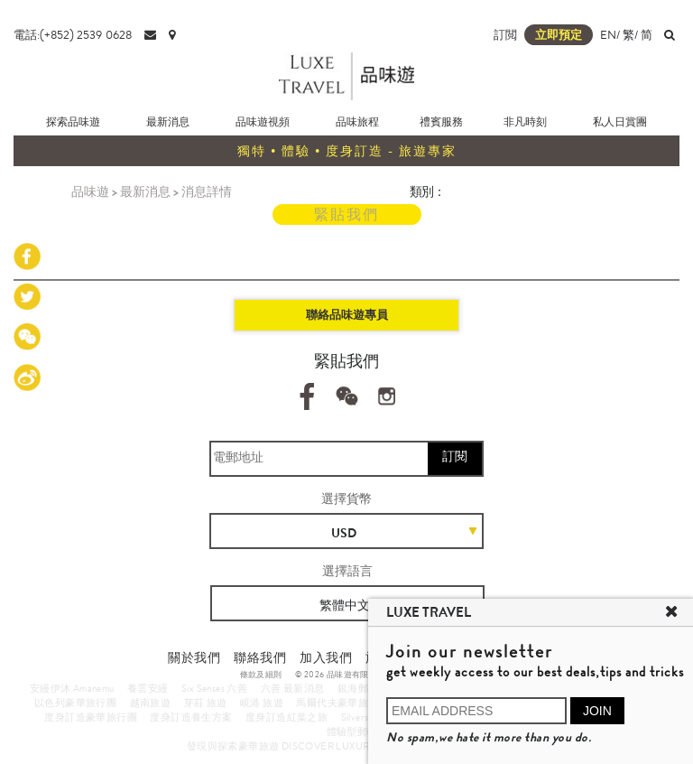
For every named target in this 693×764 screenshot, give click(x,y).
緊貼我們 (346, 214)
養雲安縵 (148, 688)
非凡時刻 (525, 122)
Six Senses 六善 (214, 688)
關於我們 (194, 657)
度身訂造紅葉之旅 (286, 717)
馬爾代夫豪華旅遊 (337, 702)
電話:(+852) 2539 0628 (73, 34)
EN (608, 34)
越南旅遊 (150, 702)
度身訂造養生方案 (191, 717)
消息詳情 (206, 191)
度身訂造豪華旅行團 (90, 717)
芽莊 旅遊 (205, 702)
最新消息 (167, 122)
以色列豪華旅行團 (75, 702)
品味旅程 (357, 122)
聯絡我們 (260, 657)
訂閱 (454, 456)
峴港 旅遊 (261, 702)
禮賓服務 (441, 122)
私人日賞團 (620, 122)
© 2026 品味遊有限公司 (340, 674)
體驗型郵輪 (352, 731)
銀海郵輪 (358, 688)
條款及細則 (261, 674)
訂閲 (505, 34)
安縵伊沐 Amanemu (72, 688)
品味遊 (90, 191)
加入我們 (326, 657)
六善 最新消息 (293, 688)
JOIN (597, 710)
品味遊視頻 (263, 122)
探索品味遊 (73, 122)
